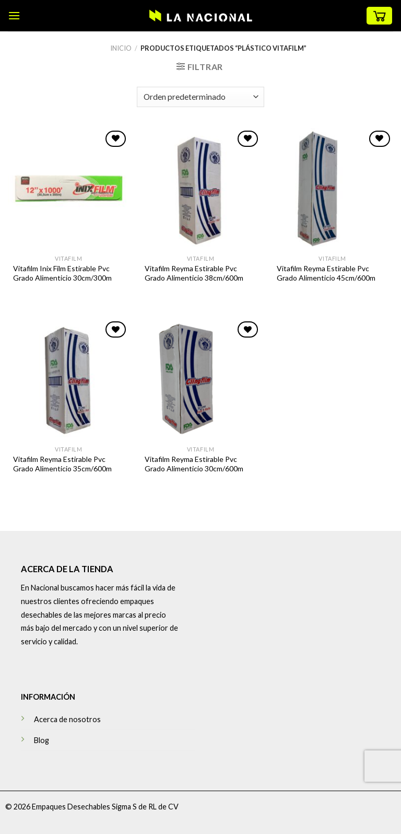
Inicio (121, 48)
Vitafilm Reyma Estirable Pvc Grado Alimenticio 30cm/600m (194, 464)
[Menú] (14, 15)
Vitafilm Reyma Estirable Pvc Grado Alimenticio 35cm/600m (62, 464)
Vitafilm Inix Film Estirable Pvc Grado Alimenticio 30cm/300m (62, 273)
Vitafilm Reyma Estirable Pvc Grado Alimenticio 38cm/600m (194, 273)
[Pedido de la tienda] (200, 97)
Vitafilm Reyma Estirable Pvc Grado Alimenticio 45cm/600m (326, 273)
